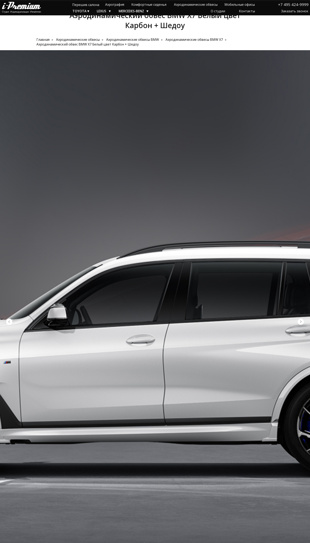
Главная (43, 40)
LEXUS (101, 11)
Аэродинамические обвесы (196, 4)
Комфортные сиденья (148, 4)
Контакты (247, 11)
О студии (218, 11)
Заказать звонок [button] (294, 11)
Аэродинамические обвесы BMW (132, 40)
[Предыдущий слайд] (9, 322)
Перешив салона (85, 4)
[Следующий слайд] (301, 322)
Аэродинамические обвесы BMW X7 (194, 40)
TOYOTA (79, 11)
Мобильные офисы (239, 4)
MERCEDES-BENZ (131, 11)
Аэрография (114, 4)
